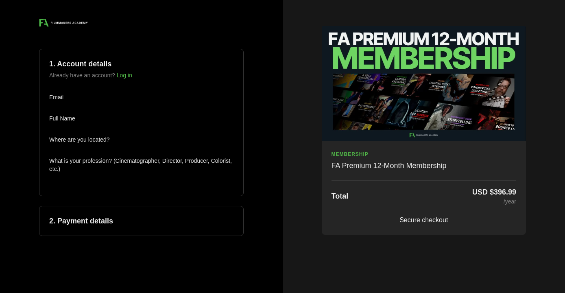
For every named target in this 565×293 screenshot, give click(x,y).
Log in (124, 75)
